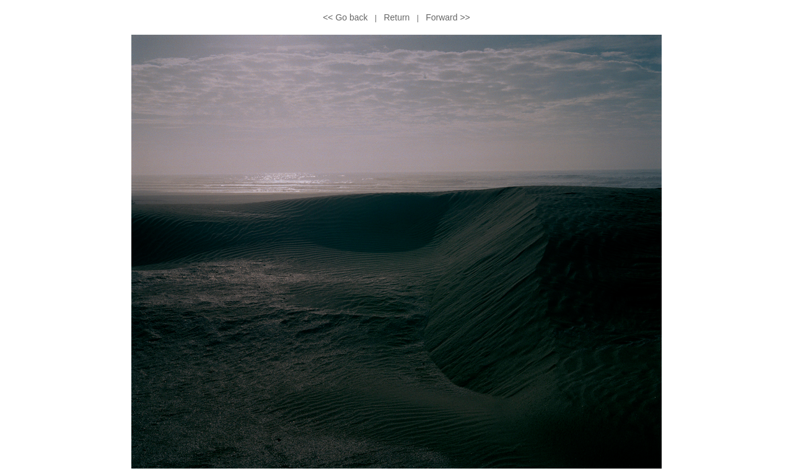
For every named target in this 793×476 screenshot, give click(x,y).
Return (396, 17)
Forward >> (448, 17)
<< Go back (345, 17)
